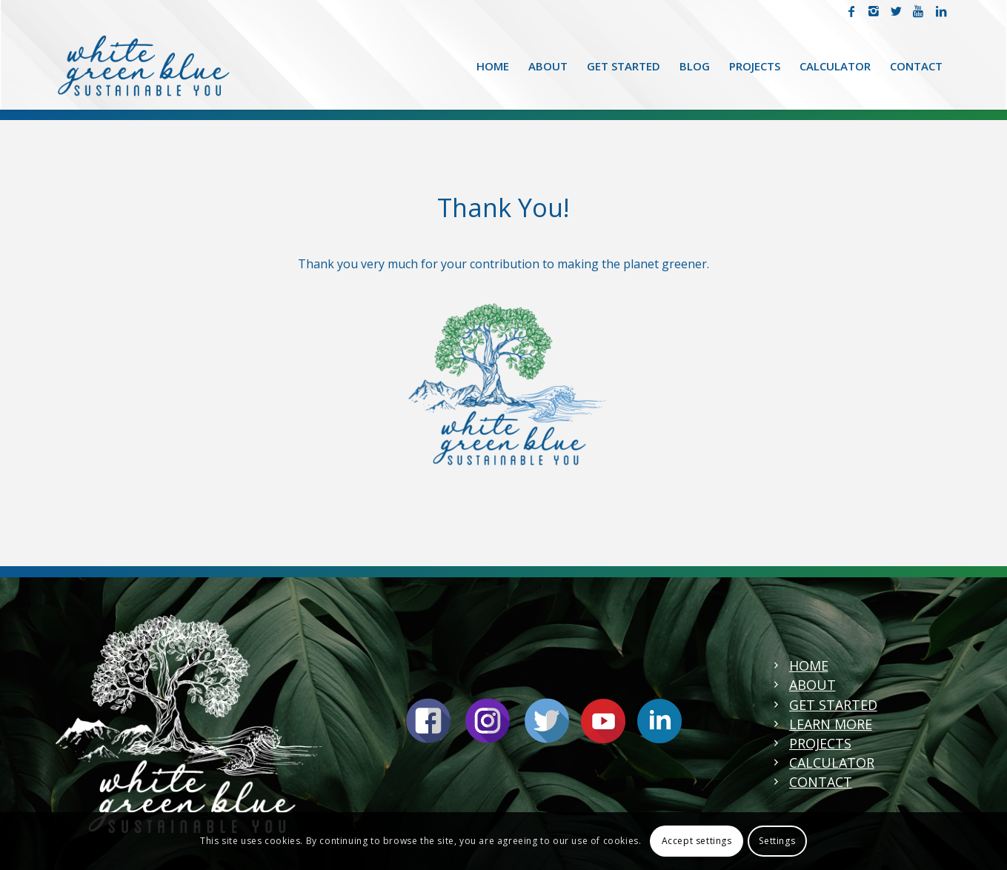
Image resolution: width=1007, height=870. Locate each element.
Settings (777, 840)
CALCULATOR (831, 762)
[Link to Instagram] (874, 11)
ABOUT (812, 685)
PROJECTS (820, 743)
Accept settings (697, 840)
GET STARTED (833, 705)
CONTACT (820, 782)
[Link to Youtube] (918, 11)
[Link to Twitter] (896, 11)
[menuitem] (493, 66)
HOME (808, 665)
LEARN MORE (830, 724)
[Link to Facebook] (852, 11)
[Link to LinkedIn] (941, 11)
